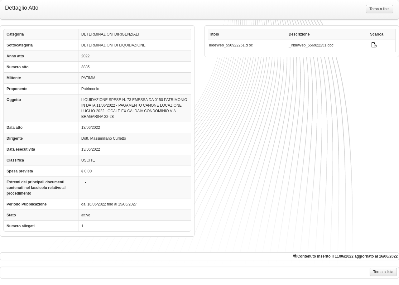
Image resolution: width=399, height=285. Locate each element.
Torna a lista (379, 9)
